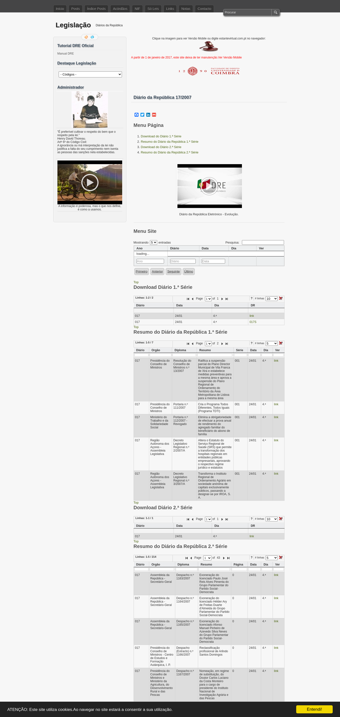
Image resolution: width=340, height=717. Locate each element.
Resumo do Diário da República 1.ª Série (170, 141)
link (251, 316)
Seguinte (173, 271)
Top (136, 282)
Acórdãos (120, 9)
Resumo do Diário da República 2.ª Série (170, 152)
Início (60, 9)
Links (170, 9)
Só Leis (153, 9)
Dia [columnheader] (233, 248)
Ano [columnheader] (140, 248)
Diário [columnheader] (174, 248)
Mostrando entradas (152, 242)
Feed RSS (86, 37)
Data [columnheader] (205, 248)
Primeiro (141, 271)
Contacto (204, 9)
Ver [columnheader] (261, 248)
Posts (75, 9)
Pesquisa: (254, 242)
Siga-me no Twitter (92, 37)
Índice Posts (96, 9)
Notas (185, 9)
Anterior (157, 271)
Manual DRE (65, 53)
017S (252, 322)
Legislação (73, 25)
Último (188, 271)
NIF (137, 9)
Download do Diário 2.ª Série (161, 147)
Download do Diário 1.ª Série (161, 136)
